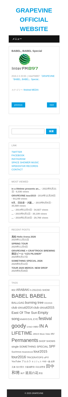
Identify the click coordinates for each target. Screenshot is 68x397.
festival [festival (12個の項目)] (45, 318)
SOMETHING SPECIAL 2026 (27, 260)
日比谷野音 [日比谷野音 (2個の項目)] (40, 367)
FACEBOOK (18, 155)
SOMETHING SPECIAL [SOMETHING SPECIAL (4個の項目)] (33, 346)
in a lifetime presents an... (26, 188)
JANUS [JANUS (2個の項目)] (36, 334)
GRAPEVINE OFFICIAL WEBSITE (34, 19)
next (52, 105)
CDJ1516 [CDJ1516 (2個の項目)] (48, 303)
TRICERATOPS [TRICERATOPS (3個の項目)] (35, 357)
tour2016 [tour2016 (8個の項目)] (19, 357)
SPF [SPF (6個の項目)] (52, 346)
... (13, 209)
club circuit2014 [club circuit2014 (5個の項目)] (22, 307)
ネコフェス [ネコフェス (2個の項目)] (37, 361)
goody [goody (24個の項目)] (19, 326)
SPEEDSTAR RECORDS (25, 166)
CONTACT (17, 169)
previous (18, 105)
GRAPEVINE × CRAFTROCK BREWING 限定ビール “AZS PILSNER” (33, 252)
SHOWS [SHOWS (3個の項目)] (50, 341)
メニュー (17, 39)
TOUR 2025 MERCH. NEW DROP (30, 268)
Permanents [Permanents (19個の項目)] (25, 340)
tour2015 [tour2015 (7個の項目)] (40, 351)
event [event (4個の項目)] (23, 319)
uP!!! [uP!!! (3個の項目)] (46, 357)
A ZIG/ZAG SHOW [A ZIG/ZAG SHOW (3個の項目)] (40, 290)
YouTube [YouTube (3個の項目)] (16, 361)
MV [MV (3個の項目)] (53, 333)
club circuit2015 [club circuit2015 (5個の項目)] (43, 307)
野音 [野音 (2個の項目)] (41, 373)
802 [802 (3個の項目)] (14, 290)
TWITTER (17, 152)
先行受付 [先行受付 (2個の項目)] (20, 367)
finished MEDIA (31, 90)
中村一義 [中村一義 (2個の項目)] (46, 361)
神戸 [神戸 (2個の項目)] (22, 373)
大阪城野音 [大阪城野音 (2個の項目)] (30, 367)
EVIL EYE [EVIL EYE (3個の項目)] (33, 319)
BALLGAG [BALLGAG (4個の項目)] (18, 302)
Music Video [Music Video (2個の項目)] (45, 334)
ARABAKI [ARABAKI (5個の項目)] (22, 290)
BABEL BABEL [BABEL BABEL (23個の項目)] (29, 296)
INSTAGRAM (18, 159)
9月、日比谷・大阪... (23, 202)
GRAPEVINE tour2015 (24, 195)
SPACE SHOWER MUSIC (25, 162)
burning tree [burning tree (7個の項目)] (34, 302)
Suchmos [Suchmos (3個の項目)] (17, 351)
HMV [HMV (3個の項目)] (36, 326)
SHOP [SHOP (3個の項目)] (42, 341)
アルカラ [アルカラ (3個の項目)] (26, 361)
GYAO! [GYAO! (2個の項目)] (30, 327)
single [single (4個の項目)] (15, 346)
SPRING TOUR (20, 243)
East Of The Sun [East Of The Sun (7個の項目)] (24, 313)
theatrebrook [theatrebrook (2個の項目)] (27, 352)
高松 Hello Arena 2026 (24, 236)
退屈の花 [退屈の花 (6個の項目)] (31, 373)
